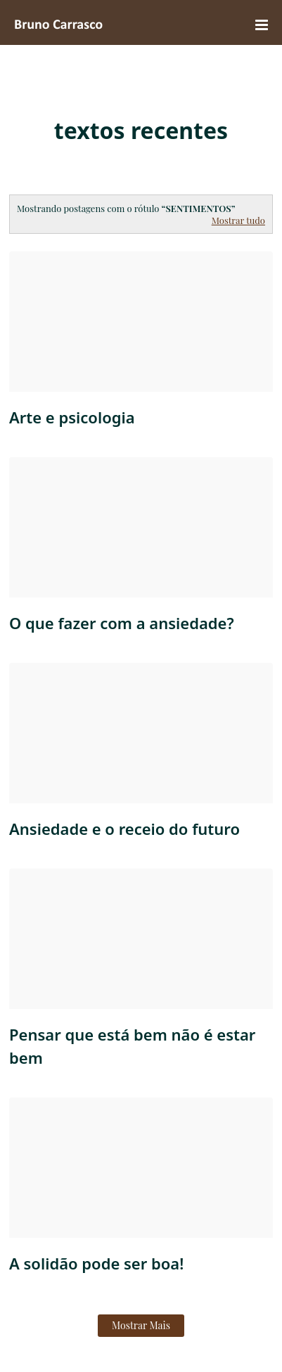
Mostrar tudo (238, 220)
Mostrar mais (141, 1325)
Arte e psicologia (72, 417)
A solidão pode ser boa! (96, 1263)
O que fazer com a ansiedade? (121, 622)
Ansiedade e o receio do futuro (124, 828)
